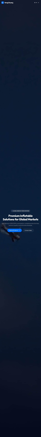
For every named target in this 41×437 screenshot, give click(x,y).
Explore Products (14, 230)
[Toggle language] (36, 3)
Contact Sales (28, 230)
